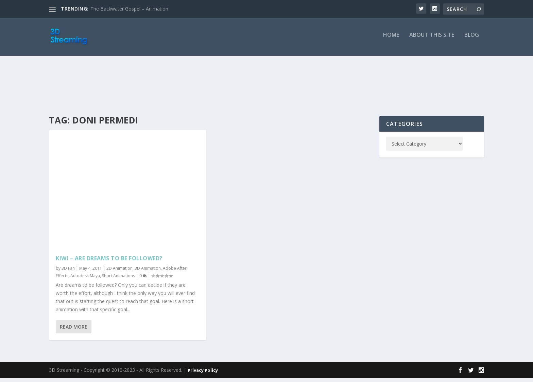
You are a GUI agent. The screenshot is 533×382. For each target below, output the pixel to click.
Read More (73, 331)
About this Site (431, 39)
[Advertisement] (266, 89)
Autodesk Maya (85, 280)
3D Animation (148, 273)
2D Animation (119, 273)
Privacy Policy (203, 374)
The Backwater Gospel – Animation (129, 8)
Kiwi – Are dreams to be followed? (109, 262)
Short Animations (118, 280)
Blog (471, 39)
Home (391, 39)
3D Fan (68, 273)
